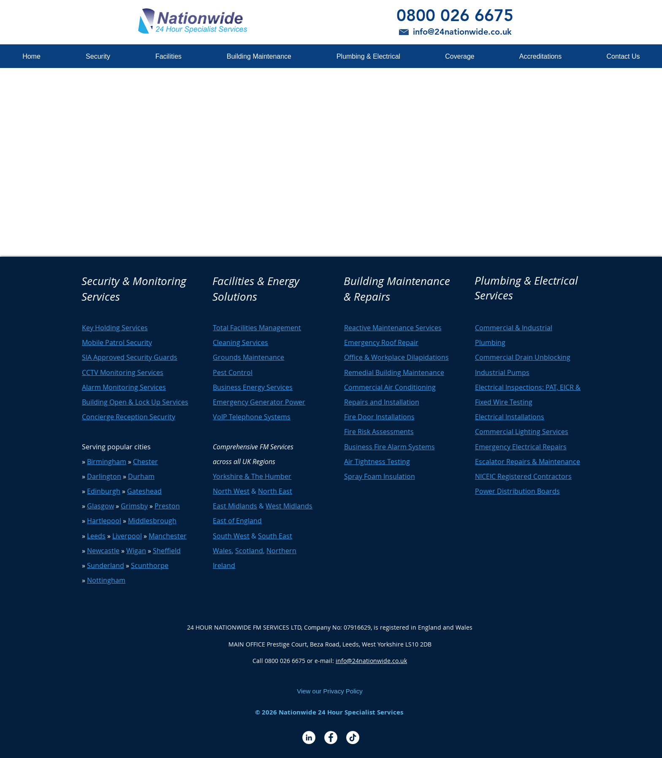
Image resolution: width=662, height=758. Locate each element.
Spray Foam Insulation (379, 476)
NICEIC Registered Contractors (523, 476)
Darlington (104, 476)
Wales (222, 550)
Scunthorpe (149, 565)
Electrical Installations (509, 416)
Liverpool (127, 536)
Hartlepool (104, 520)
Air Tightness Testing (377, 461)
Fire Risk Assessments (379, 431)
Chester (145, 461)
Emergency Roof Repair (381, 342)
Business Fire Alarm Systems (389, 446)
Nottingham (106, 580)
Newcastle (103, 550)
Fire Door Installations (379, 416)
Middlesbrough (152, 520)
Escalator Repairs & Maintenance (527, 461)
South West (231, 536)
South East (275, 536)
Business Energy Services (253, 387)
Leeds (96, 536)
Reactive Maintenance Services (393, 327)
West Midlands (289, 506)
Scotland (249, 550)
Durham (141, 476)
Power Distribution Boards (517, 491)
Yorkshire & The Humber (252, 476)
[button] (98, 56)
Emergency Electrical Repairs (521, 446)
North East (275, 491)
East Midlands (235, 506)
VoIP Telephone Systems (251, 416)
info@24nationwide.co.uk (371, 661)
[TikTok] (352, 737)
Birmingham (106, 461)
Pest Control (232, 372)
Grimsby (134, 506)
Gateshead (144, 491)
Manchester (168, 536)
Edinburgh (103, 491)
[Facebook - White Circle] (330, 737)
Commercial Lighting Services (521, 431)
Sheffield (167, 550)
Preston (167, 506)
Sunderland (105, 565)
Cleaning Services (240, 342)
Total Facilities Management (257, 327)
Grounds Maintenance (248, 357)
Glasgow (100, 506)
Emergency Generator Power (259, 402)
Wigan (136, 550)
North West (231, 491)
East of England (237, 520)
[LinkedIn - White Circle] (308, 737)
